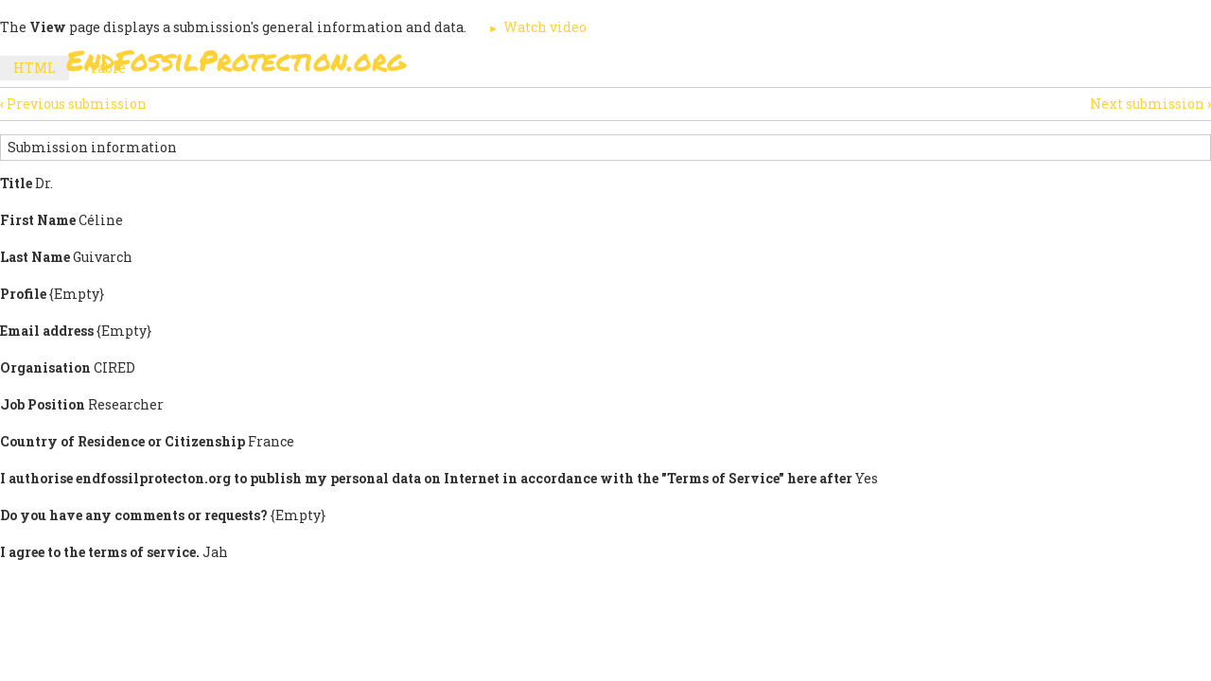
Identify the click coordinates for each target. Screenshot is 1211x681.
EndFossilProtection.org (236, 60)
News (928, 66)
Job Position (42, 404)
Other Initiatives (1043, 66)
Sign (586, 66)
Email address (47, 331)
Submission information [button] (92, 147)
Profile (23, 294)
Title (16, 183)
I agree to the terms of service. (100, 552)
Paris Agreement (696, 66)
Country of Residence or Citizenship (122, 441)
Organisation (45, 367)
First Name (38, 220)
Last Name (35, 257)
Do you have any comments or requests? (134, 515)
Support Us (834, 66)
